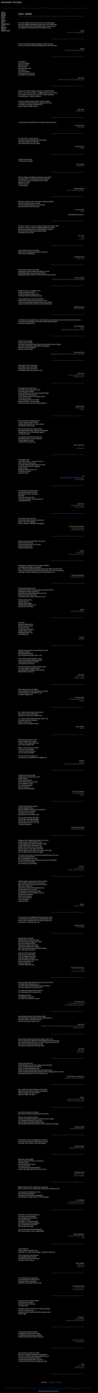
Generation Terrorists (11, 2)
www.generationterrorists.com (48, 1391)
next (59, 1382)
